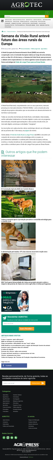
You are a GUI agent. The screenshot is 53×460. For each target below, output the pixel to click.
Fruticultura (41, 21)
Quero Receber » (26, 329)
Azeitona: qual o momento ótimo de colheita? (15, 347)
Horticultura (26, 23)
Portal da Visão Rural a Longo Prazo (22, 135)
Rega (37, 25)
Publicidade (6, 424)
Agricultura (8, 19)
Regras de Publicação (34, 420)
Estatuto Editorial (33, 422)
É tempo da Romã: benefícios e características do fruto (18, 353)
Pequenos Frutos (9, 25)
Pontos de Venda (33, 428)
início (4, 31)
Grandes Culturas (16, 23)
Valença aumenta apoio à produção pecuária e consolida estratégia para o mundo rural (26, 220)
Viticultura (8, 27)
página (27, 130)
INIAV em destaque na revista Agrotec (12, 341)
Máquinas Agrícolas (18, 401)
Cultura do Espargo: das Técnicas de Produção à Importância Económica (23, 357)
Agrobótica (29, 19)
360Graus (31, 457)
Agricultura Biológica (19, 19)
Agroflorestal (37, 19)
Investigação (34, 23)
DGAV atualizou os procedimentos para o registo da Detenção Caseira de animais (25, 345)
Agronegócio (8, 21)
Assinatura (31, 426)
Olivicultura (42, 23)
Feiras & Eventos (24, 21)
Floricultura (33, 21)
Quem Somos (6, 420)
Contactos (5, 422)
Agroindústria (47, 19)
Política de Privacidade (8, 426)
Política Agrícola (20, 25)
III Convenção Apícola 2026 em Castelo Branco (17, 189)
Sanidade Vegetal (44, 25)
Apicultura (16, 21)
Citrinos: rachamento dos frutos (11, 355)
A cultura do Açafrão (7, 349)
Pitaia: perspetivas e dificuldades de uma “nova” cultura (18, 343)
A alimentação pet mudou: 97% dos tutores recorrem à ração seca (24, 252)
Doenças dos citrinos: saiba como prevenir (14, 351)
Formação (7, 23)
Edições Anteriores (33, 424)
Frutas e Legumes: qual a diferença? (12, 339)
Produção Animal (30, 25)
